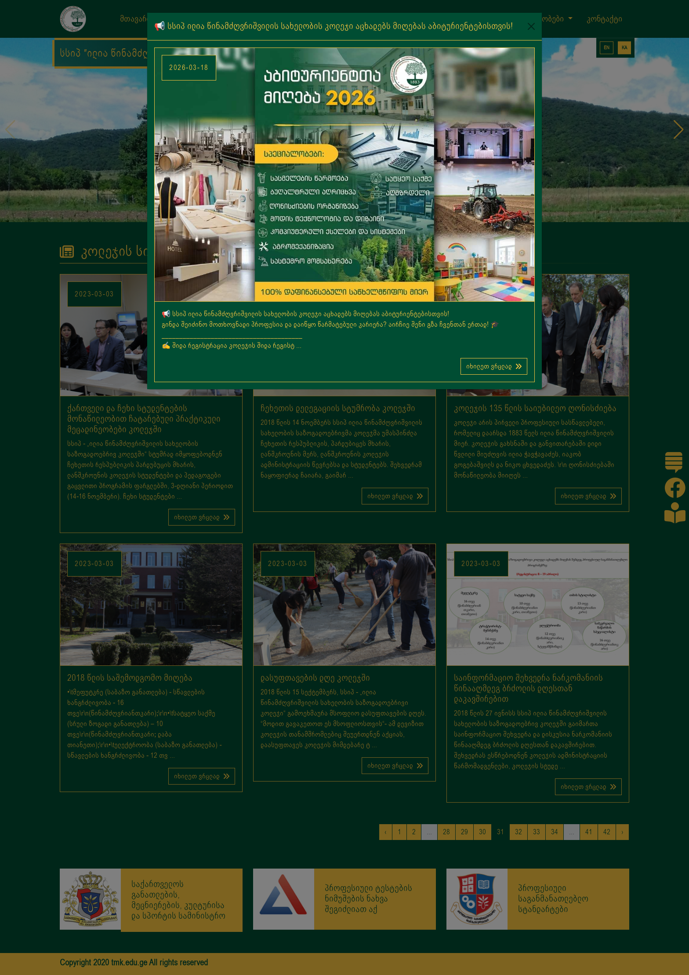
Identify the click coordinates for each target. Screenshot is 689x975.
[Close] (531, 26)
